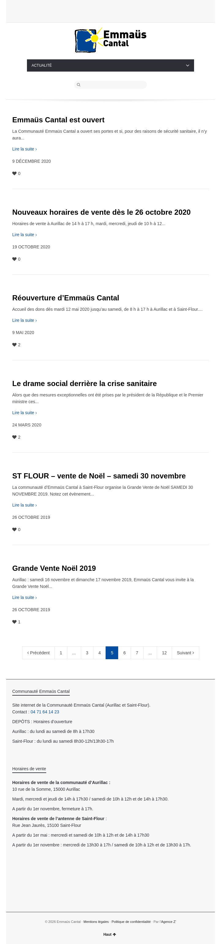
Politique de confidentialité (131, 922)
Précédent (38, 652)
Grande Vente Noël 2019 (54, 568)
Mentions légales (96, 922)
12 (164, 652)
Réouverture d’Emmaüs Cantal (65, 298)
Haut (109, 934)
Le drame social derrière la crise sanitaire (84, 383)
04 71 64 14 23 (45, 711)
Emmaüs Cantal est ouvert (58, 120)
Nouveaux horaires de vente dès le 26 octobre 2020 (101, 212)
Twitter (109, 10)
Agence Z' (168, 922)
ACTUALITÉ (110, 65)
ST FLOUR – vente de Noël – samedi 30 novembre (99, 476)
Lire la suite (23, 149)
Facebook (119, 10)
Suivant (185, 652)
